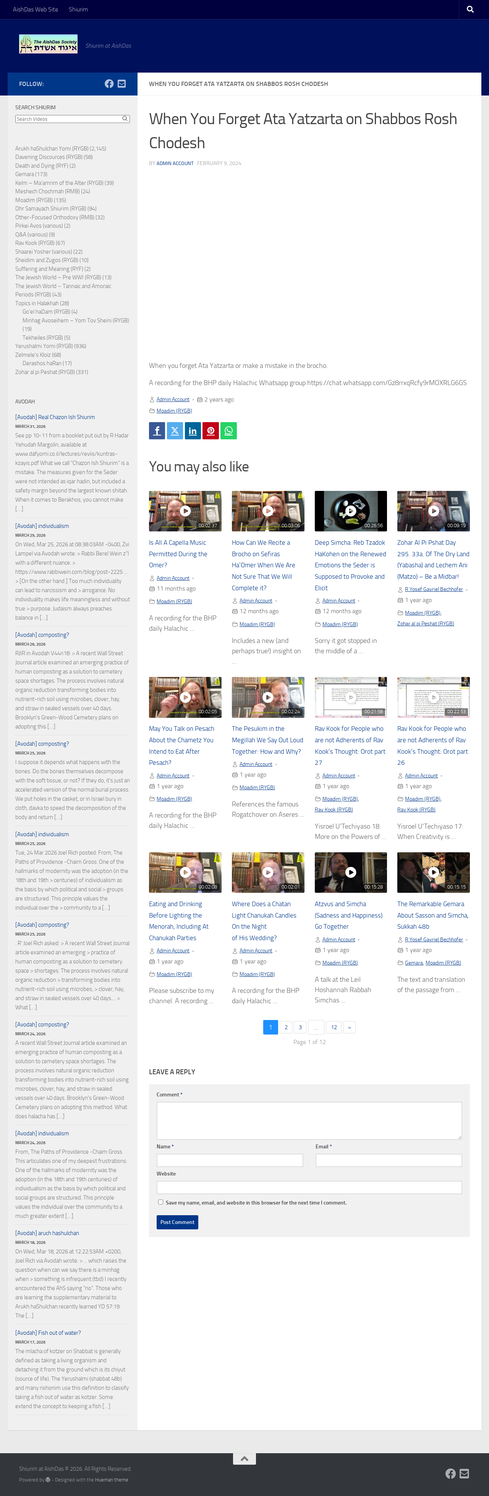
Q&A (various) (31, 234)
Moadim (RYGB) (176, 410)
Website (166, 1202)
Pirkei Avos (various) (39, 225)
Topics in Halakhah (37, 303)
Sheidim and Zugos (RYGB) (46, 260)
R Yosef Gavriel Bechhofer (424, 609)
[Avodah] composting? (42, 634)
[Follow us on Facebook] (109, 83)
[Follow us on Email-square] (121, 83)
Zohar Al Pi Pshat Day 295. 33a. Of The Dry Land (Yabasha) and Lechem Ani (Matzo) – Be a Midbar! (432, 568)
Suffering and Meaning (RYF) (49, 269)
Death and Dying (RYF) (41, 165)
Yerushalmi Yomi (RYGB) (44, 346)
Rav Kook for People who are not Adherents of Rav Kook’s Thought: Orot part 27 (348, 756)
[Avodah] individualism (42, 526)
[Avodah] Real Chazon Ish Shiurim (55, 417)
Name (165, 1175)
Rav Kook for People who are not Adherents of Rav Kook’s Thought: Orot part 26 (431, 756)
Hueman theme (111, 1480)
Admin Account (176, 163)
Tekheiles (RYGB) (43, 337)
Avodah (25, 401)
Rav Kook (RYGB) (336, 826)
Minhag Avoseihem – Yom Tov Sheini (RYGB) (76, 320)
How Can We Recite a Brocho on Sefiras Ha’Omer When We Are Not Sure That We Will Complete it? (266, 568)
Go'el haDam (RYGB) (46, 311)
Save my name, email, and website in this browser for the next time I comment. (256, 1231)
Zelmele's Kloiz (33, 354)
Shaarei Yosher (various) (43, 251)
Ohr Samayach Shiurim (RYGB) (50, 208)
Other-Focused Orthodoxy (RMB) (54, 217)
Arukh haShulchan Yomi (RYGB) (52, 148)
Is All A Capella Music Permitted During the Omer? (182, 556)
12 (335, 1056)
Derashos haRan (42, 363)
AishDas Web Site (35, 9)
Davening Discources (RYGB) (49, 157)
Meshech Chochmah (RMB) (47, 191)
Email (324, 1175)
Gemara (415, 1001)
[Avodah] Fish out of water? (48, 1332)
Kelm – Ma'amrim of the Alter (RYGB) (59, 183)
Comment (170, 1123)
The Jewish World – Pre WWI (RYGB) (58, 277)
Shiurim (78, 9)
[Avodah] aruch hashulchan (47, 1233)
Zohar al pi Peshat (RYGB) (430, 647)
